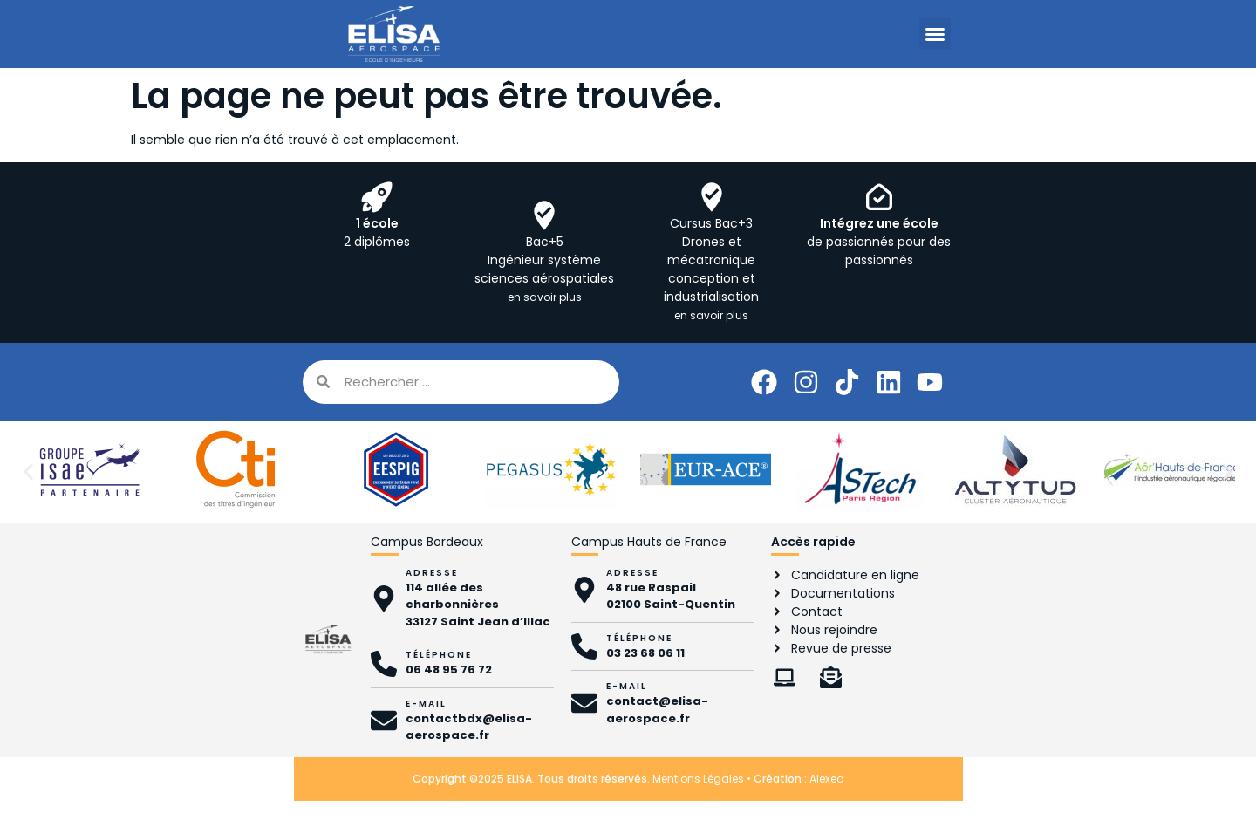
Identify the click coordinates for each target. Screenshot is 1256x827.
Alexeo (826, 778)
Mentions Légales (698, 778)
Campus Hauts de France (649, 541)
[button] (935, 34)
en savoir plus (545, 297)
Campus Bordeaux (427, 541)
